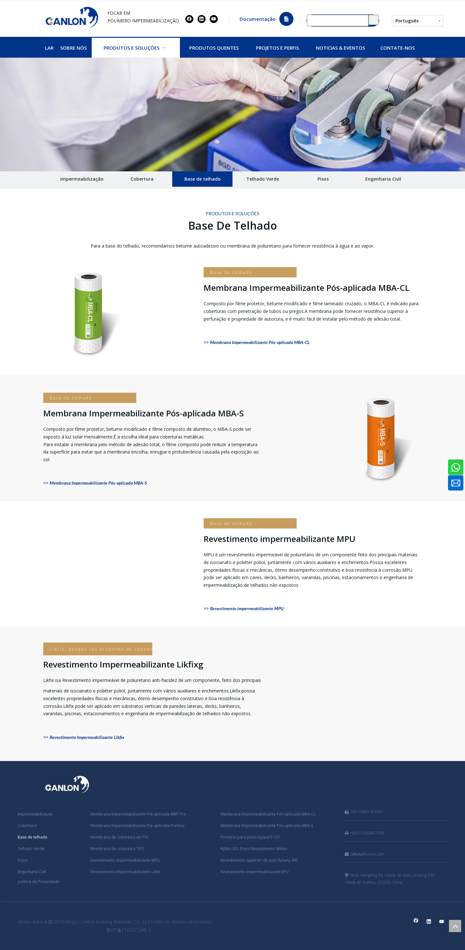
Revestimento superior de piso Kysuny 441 (259, 860)
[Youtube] (214, 18)
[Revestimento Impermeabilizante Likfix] (345, 689)
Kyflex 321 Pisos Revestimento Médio (254, 848)
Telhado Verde (262, 179)
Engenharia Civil (383, 179)
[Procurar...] (337, 20)
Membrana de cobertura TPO (117, 848)
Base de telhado (202, 179)
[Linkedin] (202, 18)
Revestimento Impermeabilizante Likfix (125, 871)
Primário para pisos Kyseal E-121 (250, 837)
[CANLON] (232, 114)
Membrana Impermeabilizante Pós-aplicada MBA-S (267, 825)
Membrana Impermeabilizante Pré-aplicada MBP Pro (138, 814)
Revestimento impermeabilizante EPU (255, 871)
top (455, 926)
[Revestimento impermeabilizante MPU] (120, 564)
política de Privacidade (38, 881)
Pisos (323, 179)
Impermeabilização (82, 179)
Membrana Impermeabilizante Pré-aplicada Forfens (137, 825)
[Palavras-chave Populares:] (373, 20)
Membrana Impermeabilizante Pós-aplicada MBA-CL (268, 814)
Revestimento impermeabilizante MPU (125, 860)
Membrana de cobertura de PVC (119, 837)
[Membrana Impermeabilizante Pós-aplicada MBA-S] (345, 438)
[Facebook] (189, 18)
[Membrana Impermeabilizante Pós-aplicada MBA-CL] (120, 313)
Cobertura (142, 179)
